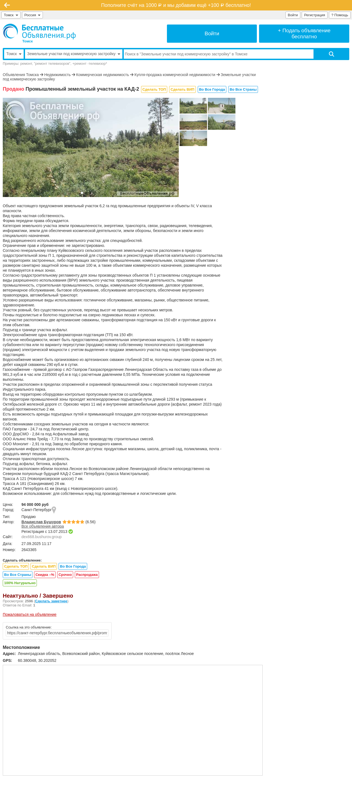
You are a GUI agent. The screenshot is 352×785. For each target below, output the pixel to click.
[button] (82, 193)
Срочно (65, 575)
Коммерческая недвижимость (102, 74)
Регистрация (314, 15)
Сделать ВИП (182, 89)
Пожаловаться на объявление (29, 614)
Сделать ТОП (154, 89)
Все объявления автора (42, 526)
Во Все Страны (243, 89)
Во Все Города (212, 89)
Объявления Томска (21, 74)
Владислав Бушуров (41, 522)
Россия (32, 15)
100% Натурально (19, 583)
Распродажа (87, 575)
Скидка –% (44, 575)
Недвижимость (57, 74)
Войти (293, 15)
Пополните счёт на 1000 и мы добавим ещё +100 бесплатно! (176, 5)
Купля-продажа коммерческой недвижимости (174, 74)
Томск (11, 15)
